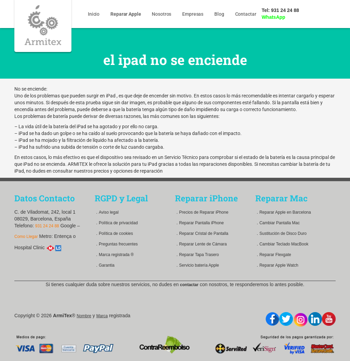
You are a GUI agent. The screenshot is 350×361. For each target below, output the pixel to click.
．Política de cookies (114, 233)
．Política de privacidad (116, 222)
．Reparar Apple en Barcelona (283, 212)
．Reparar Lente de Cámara (201, 244)
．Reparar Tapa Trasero (197, 254)
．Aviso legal (107, 212)
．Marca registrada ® (114, 254)
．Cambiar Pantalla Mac (277, 222)
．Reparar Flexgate (273, 254)
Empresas (193, 14)
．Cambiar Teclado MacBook (281, 244)
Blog (219, 14)
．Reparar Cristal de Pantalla (201, 233)
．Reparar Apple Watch (276, 265)
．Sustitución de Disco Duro (281, 233)
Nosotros (162, 14)
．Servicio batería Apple (197, 265)
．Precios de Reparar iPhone (201, 212)
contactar (189, 284)
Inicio (94, 14)
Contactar (246, 14)
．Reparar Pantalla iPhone (199, 222)
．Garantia (105, 265)
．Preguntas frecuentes (116, 244)
